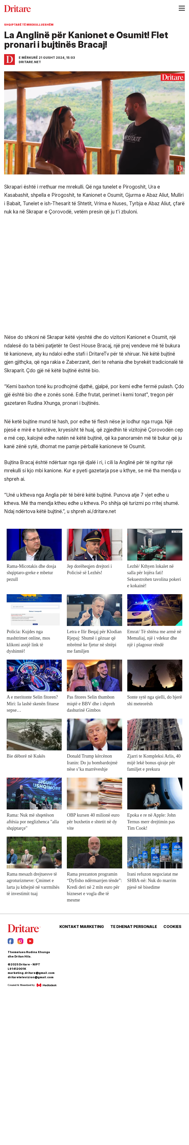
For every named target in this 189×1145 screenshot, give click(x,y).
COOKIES (172, 926)
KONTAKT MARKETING (81, 926)
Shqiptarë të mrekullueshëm (29, 24)
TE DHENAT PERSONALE (133, 926)
